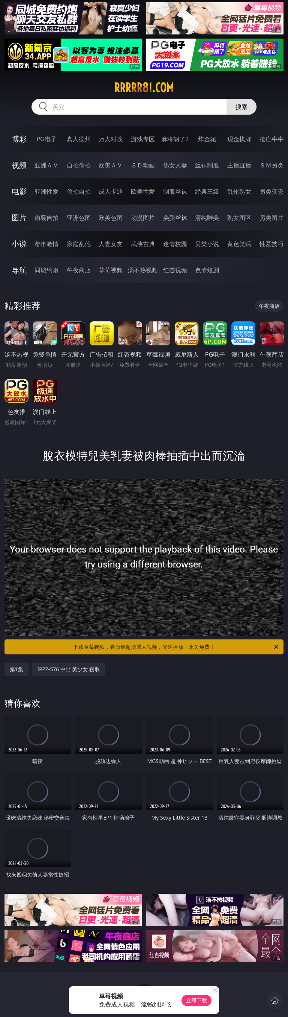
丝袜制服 (207, 165)
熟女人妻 (175, 165)
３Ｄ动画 (143, 165)
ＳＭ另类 (272, 165)
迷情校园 (175, 244)
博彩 (19, 139)
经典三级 (207, 191)
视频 (19, 165)
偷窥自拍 (46, 218)
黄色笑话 (239, 244)
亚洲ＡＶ (46, 165)
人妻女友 (111, 244)
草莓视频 (111, 270)
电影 (19, 191)
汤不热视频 (143, 270)
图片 (19, 217)
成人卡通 (111, 191)
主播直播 (239, 165)
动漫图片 (143, 218)
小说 (19, 244)
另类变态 (272, 191)
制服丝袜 (175, 191)
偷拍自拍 (79, 191)
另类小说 (207, 244)
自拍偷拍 (79, 165)
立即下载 (196, 1000)
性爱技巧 (272, 244)
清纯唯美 (207, 218)
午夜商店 (79, 270)
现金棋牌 (239, 139)
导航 (19, 270)
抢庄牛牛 (272, 139)
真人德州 (79, 139)
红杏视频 (175, 270)
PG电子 (46, 139)
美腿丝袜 (175, 218)
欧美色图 (111, 218)
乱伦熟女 (239, 191)
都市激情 (46, 244)
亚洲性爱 (46, 191)
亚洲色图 (79, 218)
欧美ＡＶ (111, 165)
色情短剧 (207, 270)
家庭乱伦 (79, 244)
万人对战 (111, 139)
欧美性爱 (143, 191)
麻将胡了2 (175, 139)
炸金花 (207, 139)
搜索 (242, 107)
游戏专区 (143, 139)
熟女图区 (239, 218)
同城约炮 (46, 270)
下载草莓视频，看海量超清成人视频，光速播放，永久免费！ (176, 646)
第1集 (16, 669)
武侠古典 (143, 244)
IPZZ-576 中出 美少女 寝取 (69, 669)
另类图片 (272, 218)
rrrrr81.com (144, 87)
